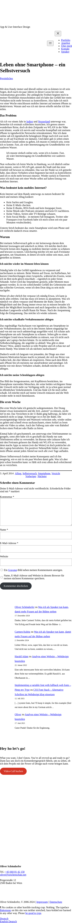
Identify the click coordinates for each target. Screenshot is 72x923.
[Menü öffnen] (50, 43)
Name (4, 529)
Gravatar (12, 570)
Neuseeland (44, 121)
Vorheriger (30, 476)
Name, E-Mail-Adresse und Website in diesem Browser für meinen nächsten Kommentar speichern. (34, 577)
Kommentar (7, 496)
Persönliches (6, 78)
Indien (29, 121)
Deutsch (4, 918)
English (4, 921)
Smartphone (44, 473)
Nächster (42, 476)
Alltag (18, 473)
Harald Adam (21, 656)
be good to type (33, 913)
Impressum (42, 902)
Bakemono (5, 910)
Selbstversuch (30, 473)
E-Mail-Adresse (9, 543)
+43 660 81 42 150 (15, 871)
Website (4, 556)
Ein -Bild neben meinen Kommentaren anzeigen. (33, 570)
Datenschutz (55, 902)
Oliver (18, 714)
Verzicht (56, 473)
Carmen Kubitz (22, 631)
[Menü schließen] (58, 33)
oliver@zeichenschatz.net (13, 874)
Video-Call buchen (13, 771)
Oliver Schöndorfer (24, 607)
